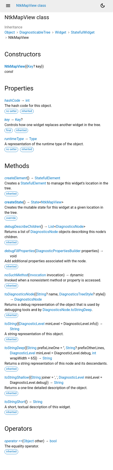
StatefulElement (47, 178)
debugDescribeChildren (22, 226)
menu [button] (8, 5)
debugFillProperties (19, 251)
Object (9, 32)
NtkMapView (14, 66)
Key (30, 66)
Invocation (37, 275)
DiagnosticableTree (35, 32)
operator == (13, 441)
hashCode (12, 100)
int (27, 100)
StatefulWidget (83, 32)
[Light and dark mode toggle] (102, 5)
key (7, 120)
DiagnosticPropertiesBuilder (58, 251)
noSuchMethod (16, 275)
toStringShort (14, 402)
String (41, 294)
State (35, 202)
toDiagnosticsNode (19, 294)
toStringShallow (16, 377)
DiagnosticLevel (31, 324)
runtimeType (14, 139)
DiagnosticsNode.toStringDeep (67, 310)
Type (33, 139)
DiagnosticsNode (69, 226)
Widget (60, 32)
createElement (15, 178)
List (51, 226)
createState (13, 202)
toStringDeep (14, 348)
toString (10, 324)
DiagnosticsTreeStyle (76, 294)
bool (53, 441)
